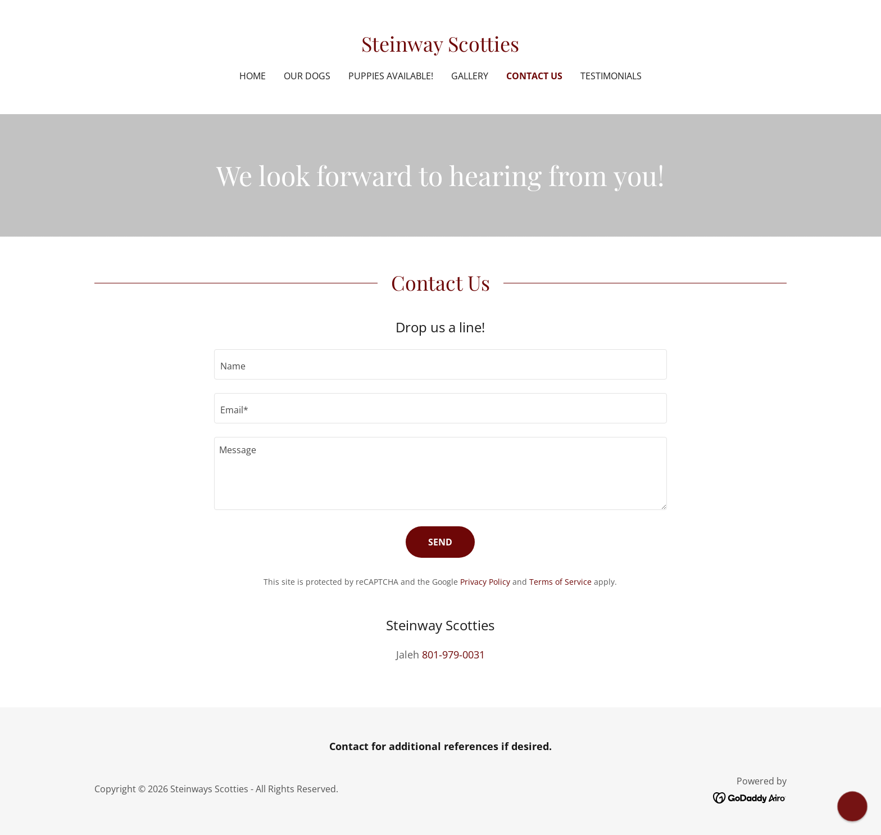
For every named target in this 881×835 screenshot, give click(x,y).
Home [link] (252, 76)
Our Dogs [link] (307, 76)
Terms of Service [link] (560, 581)
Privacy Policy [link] (485, 581)
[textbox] (440, 364)
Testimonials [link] (611, 76)
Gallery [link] (469, 76)
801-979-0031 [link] (453, 654)
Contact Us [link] (534, 76)
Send (440, 542)
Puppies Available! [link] (390, 76)
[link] (440, 48)
